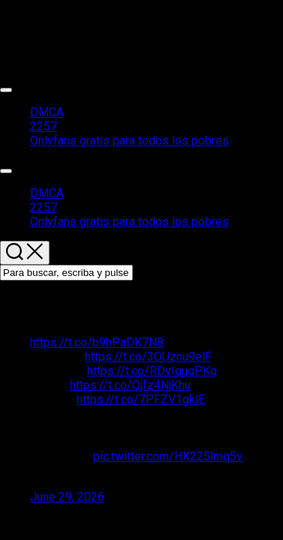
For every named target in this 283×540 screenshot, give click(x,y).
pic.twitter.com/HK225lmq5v (167, 456)
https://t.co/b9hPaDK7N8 (97, 342)
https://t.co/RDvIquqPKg (152, 371)
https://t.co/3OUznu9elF (148, 357)
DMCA (47, 112)
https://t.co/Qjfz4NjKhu (130, 385)
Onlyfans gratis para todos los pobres (129, 141)
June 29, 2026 (67, 497)
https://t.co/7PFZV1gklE (141, 399)
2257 (43, 126)
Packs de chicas (43, 19)
